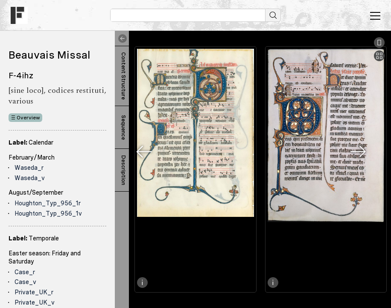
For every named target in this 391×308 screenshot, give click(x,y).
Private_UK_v (35, 302)
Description (123, 170)
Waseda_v (30, 178)
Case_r (25, 272)
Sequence (123, 127)
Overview (28, 118)
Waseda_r (29, 167)
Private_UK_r (34, 292)
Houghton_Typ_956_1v (48, 213)
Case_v (25, 281)
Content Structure (123, 76)
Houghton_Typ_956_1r (48, 203)
